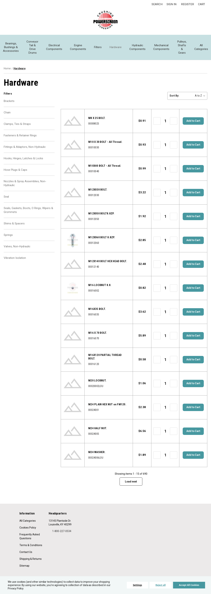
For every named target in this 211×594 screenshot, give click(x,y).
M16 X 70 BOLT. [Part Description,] (97, 332)
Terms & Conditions (30, 545)
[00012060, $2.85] (72, 240)
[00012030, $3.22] (72, 192)
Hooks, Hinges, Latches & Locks (23, 160)
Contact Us (25, 552)
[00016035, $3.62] (72, 312)
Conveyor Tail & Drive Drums (32, 47)
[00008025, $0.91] (72, 121)
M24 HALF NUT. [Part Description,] (97, 428)
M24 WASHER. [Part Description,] (97, 452)
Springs (8, 239)
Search (157, 4)
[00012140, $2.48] (72, 264)
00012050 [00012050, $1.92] (93, 219)
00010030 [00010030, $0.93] (93, 147)
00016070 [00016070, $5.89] (93, 338)
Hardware (115, 47)
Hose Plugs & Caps (15, 172)
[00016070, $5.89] (72, 336)
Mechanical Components (161, 47)
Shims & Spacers (14, 227)
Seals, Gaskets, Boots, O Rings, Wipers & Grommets (28, 213)
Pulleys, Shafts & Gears (182, 47)
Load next (131, 481)
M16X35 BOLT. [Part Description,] (97, 309)
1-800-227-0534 (60, 531)
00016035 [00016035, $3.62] (93, 314)
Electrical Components (54, 47)
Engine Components (78, 47)
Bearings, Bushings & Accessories (11, 47)
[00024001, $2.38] (72, 407)
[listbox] (194, 95)
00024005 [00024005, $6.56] (93, 433)
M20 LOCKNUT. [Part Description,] (97, 380)
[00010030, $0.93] (72, 145)
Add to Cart (193, 121)
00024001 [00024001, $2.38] (93, 409)
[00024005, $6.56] (72, 431)
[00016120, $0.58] (72, 359)
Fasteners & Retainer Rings (20, 137)
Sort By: (174, 95)
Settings (137, 585)
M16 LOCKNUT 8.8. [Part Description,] (99, 285)
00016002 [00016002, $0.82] (93, 290)
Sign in (171, 4)
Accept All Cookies (189, 585)
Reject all (160, 585)
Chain (7, 113)
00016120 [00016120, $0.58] (93, 364)
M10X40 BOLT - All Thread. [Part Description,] (104, 165)
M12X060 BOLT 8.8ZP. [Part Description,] (101, 237)
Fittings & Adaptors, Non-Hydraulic (25, 148)
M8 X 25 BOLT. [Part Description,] (96, 118)
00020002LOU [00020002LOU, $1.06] (95, 386)
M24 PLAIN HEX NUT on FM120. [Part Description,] (107, 404)
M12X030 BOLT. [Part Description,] (97, 189)
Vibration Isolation (15, 263)
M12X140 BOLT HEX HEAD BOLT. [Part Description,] (107, 261)
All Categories (201, 47)
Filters (98, 47)
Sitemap (24, 565)
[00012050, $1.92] (72, 216)
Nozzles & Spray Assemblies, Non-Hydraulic (25, 186)
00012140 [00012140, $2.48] (93, 266)
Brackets (9, 101)
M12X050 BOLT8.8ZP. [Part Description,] (101, 213)
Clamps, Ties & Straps (17, 125)
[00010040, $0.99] (72, 168)
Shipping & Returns (30, 558)
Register (187, 4)
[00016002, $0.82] (72, 288)
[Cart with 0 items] (201, 4)
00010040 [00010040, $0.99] (93, 171)
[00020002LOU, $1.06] (72, 383)
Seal (6, 200)
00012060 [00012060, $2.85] (93, 242)
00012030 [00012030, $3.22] (93, 195)
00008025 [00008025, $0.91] (93, 123)
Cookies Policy (27, 527)
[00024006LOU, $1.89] (72, 455)
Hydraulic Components (137, 47)
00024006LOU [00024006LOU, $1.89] (95, 457)
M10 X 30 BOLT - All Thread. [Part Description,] (105, 142)
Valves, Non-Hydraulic (17, 251)
